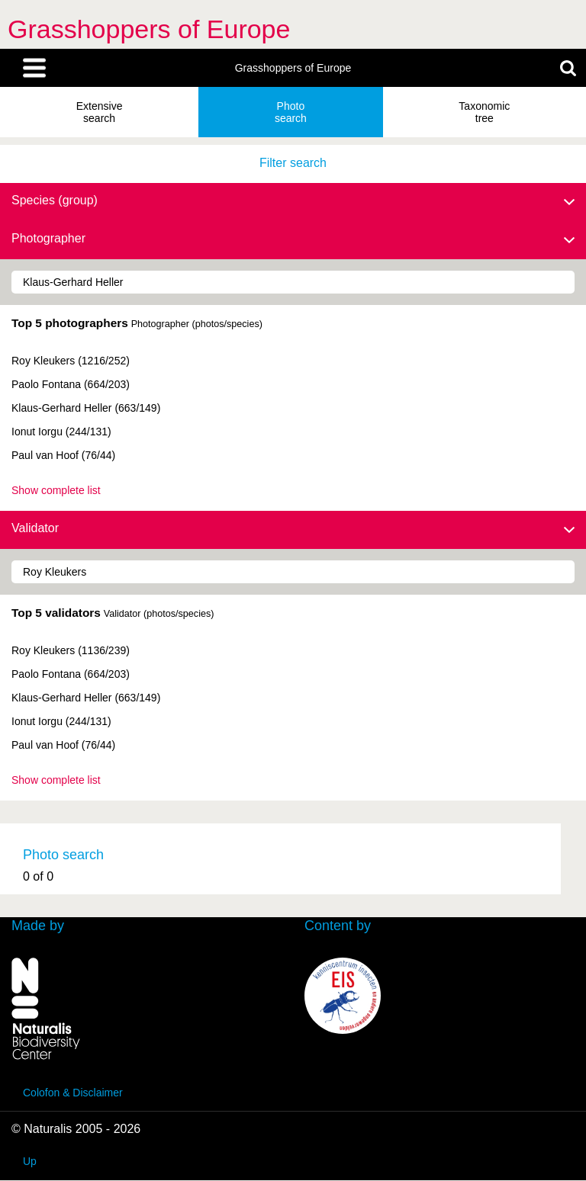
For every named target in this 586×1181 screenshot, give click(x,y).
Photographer (293, 239)
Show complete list (56, 490)
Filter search (293, 162)
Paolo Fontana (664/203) (70, 384)
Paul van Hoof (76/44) (63, 455)
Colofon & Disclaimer (73, 1092)
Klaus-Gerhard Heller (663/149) (85, 408)
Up (30, 1161)
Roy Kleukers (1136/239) (70, 650)
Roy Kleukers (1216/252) (70, 360)
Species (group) (293, 201)
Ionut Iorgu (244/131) (61, 431)
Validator (293, 529)
